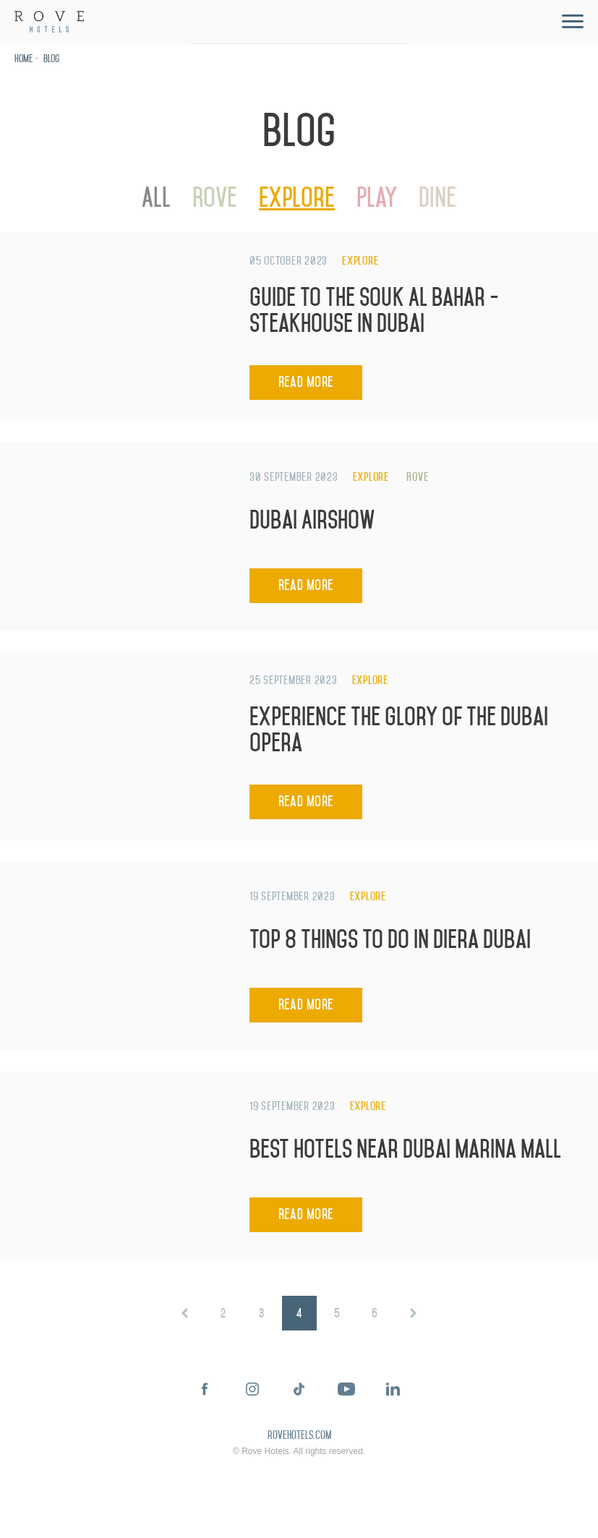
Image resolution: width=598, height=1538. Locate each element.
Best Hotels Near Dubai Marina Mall (405, 1149)
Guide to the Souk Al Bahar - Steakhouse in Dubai (374, 310)
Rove (214, 197)
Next (413, 1313)
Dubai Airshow (312, 520)
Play (376, 197)
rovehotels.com (299, 1436)
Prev (185, 1313)
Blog (51, 59)
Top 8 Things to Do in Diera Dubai (390, 939)
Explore (297, 197)
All (156, 197)
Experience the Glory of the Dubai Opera (398, 730)
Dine (437, 197)
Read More (305, 382)
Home (23, 59)
